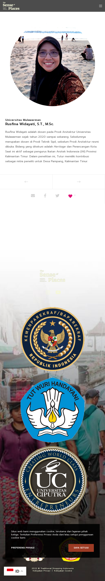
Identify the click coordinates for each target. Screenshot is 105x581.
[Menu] (99, 6)
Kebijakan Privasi (41, 570)
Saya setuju (81, 547)
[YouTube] (57, 291)
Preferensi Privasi (22, 547)
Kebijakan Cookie (63, 570)
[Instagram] (47, 291)
